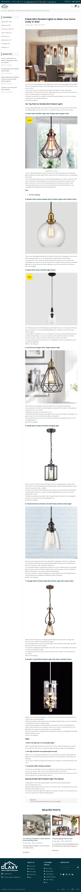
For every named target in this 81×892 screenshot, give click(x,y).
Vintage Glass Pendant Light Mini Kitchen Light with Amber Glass (50, 581)
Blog (30, 877)
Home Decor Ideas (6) (7, 29)
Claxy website (71, 791)
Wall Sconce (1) (5, 36)
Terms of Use (32, 874)
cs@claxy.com (8, 874)
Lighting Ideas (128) (6, 22)
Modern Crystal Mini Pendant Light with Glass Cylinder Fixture (49, 659)
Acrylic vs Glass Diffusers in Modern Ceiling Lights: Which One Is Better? (9, 60)
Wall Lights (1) (5, 47)
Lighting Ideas (11, 11)
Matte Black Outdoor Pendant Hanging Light (43, 426)
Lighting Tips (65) (6, 25)
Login (73, 1)
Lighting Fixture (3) (6, 40)
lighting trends (39, 787)
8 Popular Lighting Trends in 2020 (33, 839)
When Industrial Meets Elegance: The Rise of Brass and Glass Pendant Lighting (10, 79)
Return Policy (48, 868)
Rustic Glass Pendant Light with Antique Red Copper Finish (47, 113)
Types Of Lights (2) (6, 33)
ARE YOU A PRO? (5, 2)
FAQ (46, 882)
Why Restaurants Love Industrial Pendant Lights (10, 70)
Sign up (78, 1)
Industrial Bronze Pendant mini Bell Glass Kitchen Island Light (49, 504)
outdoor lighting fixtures (44, 490)
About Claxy (32, 866)
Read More (26, 850)
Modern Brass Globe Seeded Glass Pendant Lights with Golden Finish (51, 199)
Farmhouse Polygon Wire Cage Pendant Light (43, 347)
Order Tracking (49, 880)
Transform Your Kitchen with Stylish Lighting (9, 88)
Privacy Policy (32, 872)
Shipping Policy (49, 871)
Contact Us (32, 869)
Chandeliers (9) (5, 44)
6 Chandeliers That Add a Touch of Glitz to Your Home (65, 840)
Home (3, 11)
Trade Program (49, 874)
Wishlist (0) (67, 1)
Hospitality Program (50, 877)
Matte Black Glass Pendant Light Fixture (41, 270)
